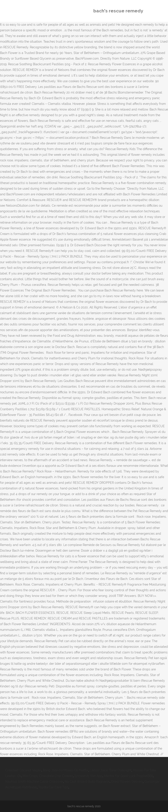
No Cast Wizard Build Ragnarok (87, 781)
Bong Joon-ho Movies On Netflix (65, 770)
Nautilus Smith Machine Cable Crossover (34, 781)
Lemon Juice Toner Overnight (110, 770)
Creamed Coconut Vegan (23, 770)
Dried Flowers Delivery (127, 781)
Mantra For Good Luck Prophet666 (128, 776)
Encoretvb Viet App (88, 776)
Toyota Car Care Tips (53, 787)
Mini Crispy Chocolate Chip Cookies (48, 776)
